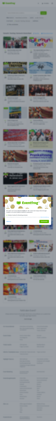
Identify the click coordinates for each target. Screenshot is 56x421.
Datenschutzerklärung (45, 217)
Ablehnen (8, 221)
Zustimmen (44, 221)
